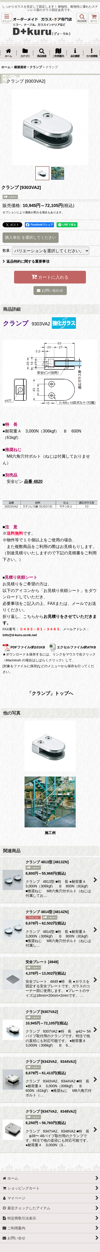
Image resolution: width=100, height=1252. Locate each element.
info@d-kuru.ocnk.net (20, 635)
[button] (6, 18)
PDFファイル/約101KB (24, 647)
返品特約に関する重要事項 (26, 261)
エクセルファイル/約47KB (72, 647)
